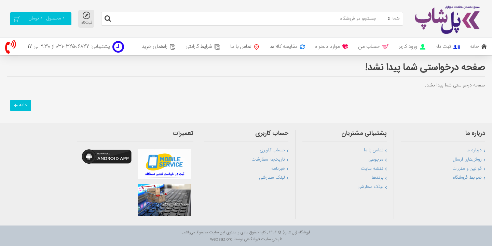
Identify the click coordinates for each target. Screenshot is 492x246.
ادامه (23, 105)
